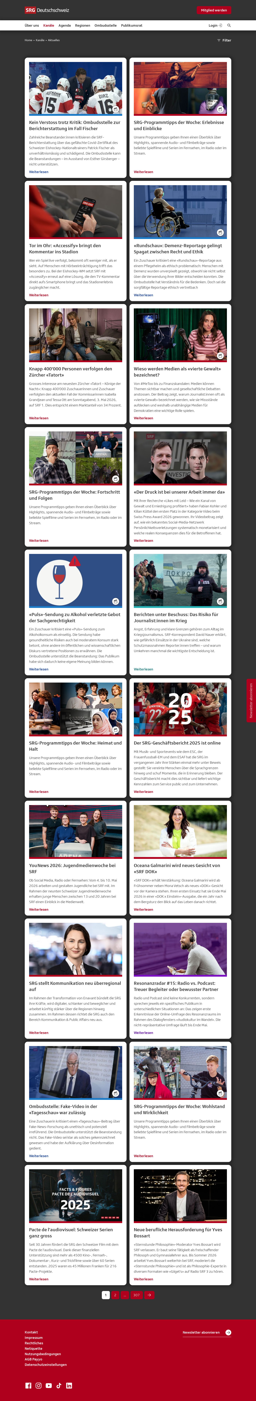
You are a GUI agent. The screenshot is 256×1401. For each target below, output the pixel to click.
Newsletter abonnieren (207, 1332)
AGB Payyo (33, 1359)
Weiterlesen (38, 172)
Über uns (32, 25)
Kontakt (31, 1332)
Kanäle (48, 25)
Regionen (82, 25)
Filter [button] (224, 40)
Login (216, 25)
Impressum (34, 1338)
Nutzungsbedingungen (43, 1354)
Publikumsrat (131, 25)
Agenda (65, 25)
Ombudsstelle (106, 25)
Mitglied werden (214, 10)
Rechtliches (34, 1343)
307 (136, 1295)
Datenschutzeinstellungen (46, 1365)
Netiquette (33, 1348)
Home (28, 40)
